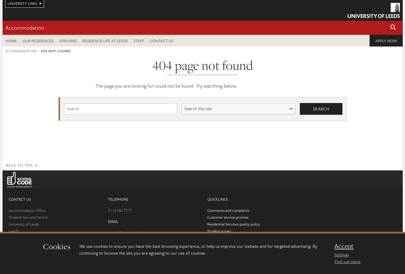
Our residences (38, 41)
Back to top (19, 165)
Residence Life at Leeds (105, 41)
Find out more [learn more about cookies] (347, 261)
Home (11, 41)
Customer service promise (228, 217)
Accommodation (24, 27)
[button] (393, 28)
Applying (68, 41)
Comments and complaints (228, 210)
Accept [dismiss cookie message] (344, 246)
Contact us (161, 41)
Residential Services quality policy (233, 224)
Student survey (219, 231)
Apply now (386, 41)
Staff (138, 41)
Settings (341, 254)
